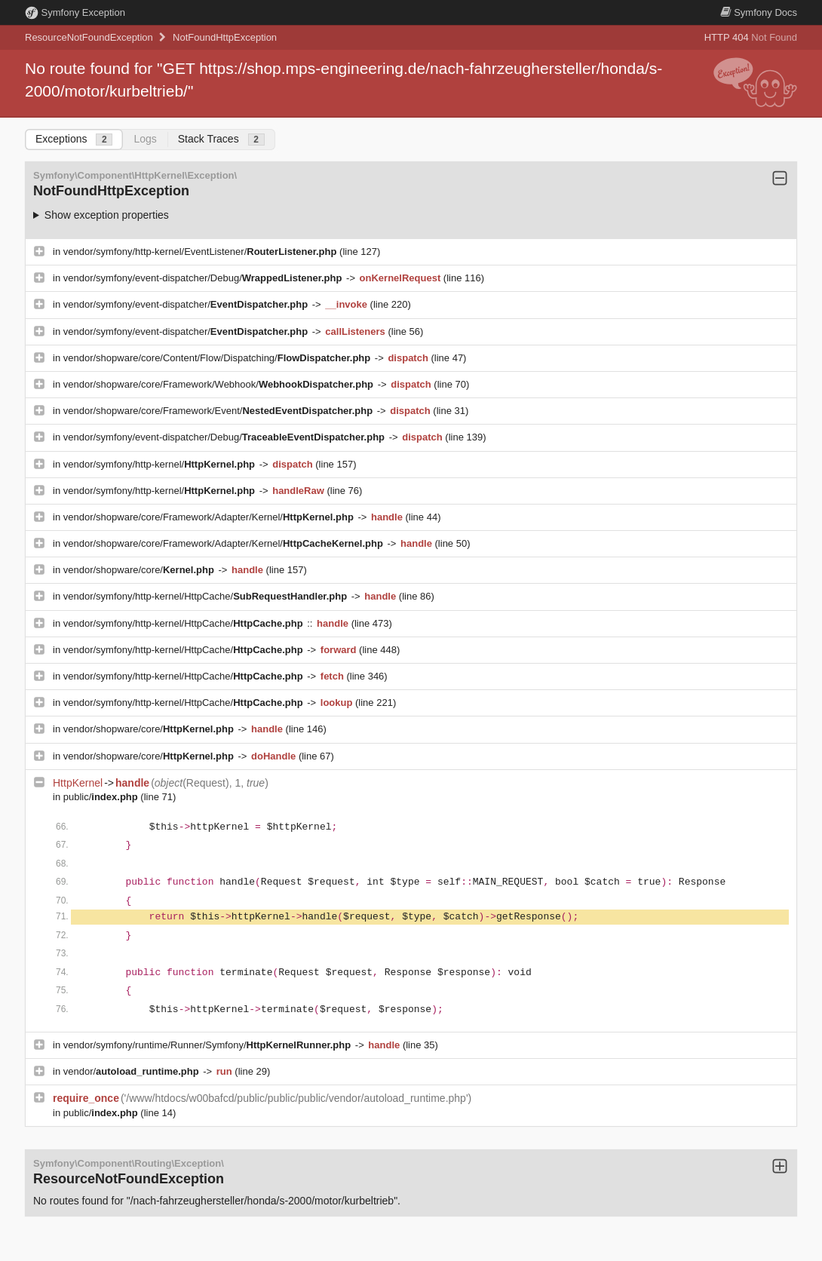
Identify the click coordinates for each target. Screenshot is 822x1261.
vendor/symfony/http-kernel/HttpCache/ (206, 596)
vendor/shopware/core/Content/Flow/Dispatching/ (218, 358)
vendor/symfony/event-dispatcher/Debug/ (204, 278)
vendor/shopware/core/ (140, 569)
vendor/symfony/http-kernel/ (160, 464)
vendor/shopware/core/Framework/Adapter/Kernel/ (210, 517)
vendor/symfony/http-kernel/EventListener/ (201, 251)
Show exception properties (106, 215)
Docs (758, 12)
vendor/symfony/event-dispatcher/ (187, 304)
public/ (102, 796)
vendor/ (132, 1071)
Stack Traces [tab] (221, 139)
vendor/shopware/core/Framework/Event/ (219, 410)
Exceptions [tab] (73, 139)
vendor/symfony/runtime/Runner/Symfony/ (208, 1045)
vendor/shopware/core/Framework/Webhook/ (219, 384)
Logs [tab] (144, 139)
